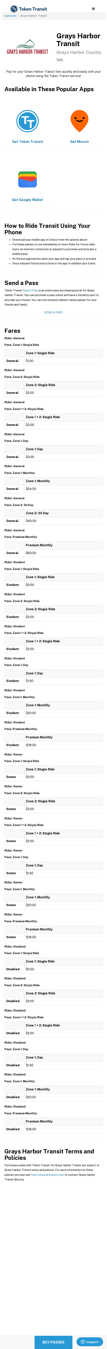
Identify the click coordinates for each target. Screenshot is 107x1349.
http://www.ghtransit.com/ (47, 1174)
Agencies (10, 15)
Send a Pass (30, 290)
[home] (28, 9)
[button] (93, 9)
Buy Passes (53, 1342)
